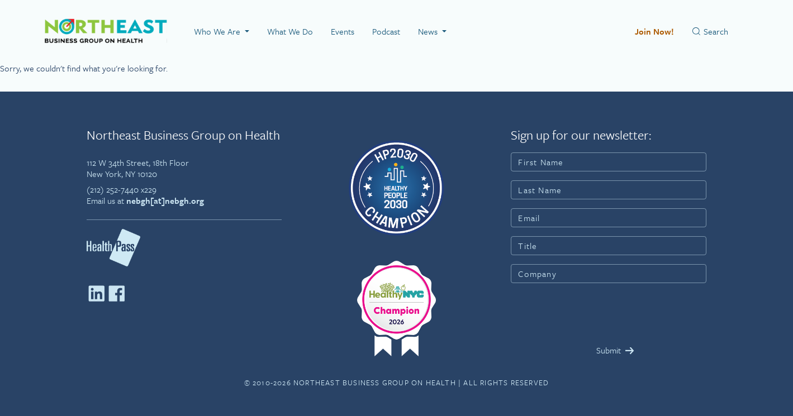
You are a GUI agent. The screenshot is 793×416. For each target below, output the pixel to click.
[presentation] (596, 314)
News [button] (429, 31)
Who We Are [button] (218, 31)
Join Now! (654, 31)
